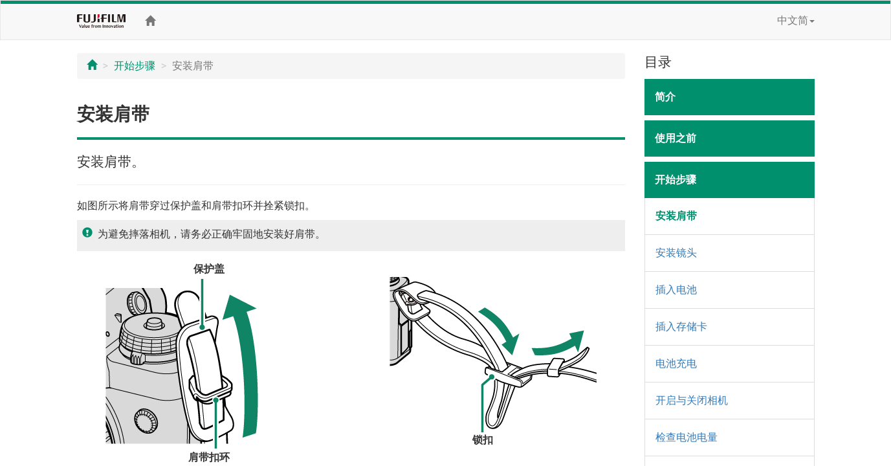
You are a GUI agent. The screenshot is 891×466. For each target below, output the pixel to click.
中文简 (796, 20)
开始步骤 (134, 66)
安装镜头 (676, 253)
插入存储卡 (681, 326)
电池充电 (676, 363)
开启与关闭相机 (691, 400)
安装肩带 (676, 216)
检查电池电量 (686, 437)
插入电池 (676, 289)
